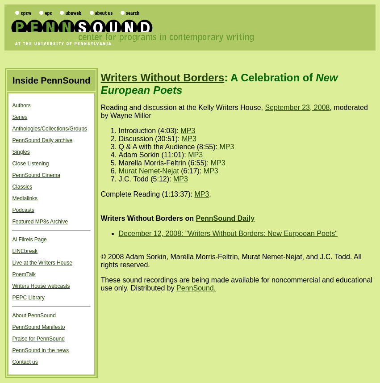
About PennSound (33, 315)
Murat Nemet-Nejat (149, 171)
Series (19, 117)
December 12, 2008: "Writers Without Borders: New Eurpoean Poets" (228, 233)
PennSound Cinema (36, 175)
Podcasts (23, 210)
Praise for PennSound (38, 339)
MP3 (187, 131)
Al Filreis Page (29, 239)
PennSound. (196, 288)
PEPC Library (28, 298)
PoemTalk (24, 274)
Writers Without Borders (163, 78)
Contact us (25, 362)
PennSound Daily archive (42, 140)
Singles (20, 152)
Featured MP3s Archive (40, 222)
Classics (22, 187)
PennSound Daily (225, 218)
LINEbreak (25, 251)
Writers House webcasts (41, 286)
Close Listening (30, 163)
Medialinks (25, 198)
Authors (21, 105)
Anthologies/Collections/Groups (49, 129)
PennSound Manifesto (38, 327)
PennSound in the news (40, 350)
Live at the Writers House (42, 263)
